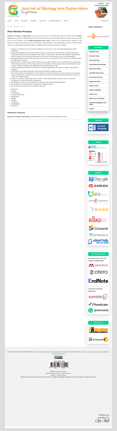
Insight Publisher (62, 371)
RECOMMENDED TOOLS (98, 254)
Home (9, 20)
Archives (42, 20)
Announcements (55, 20)
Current (33, 20)
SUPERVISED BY (98, 322)
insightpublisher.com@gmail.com (60, 373)
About (66, 20)
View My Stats (101, 148)
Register (24, 20)
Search (104, 20)
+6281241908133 (61, 375)
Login (16, 20)
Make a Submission (95, 27)
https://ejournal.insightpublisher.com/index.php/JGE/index (50, 352)
